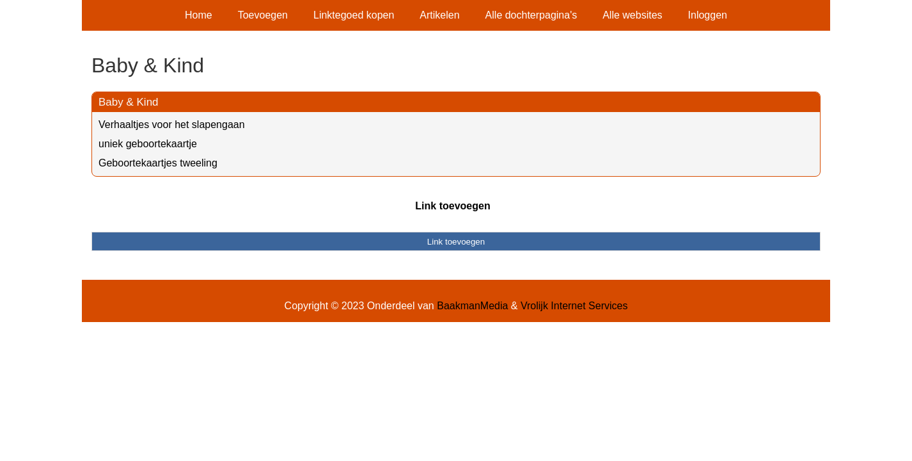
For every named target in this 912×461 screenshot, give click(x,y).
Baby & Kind (128, 102)
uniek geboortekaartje (147, 143)
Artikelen (439, 15)
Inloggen (707, 15)
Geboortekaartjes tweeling (157, 163)
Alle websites (632, 15)
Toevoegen (263, 15)
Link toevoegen (452, 205)
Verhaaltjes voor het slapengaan (171, 124)
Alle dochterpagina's (531, 15)
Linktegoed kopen (353, 15)
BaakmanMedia (472, 305)
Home (198, 15)
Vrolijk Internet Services (574, 305)
